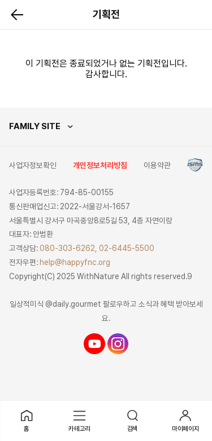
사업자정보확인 (33, 165)
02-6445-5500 (126, 248)
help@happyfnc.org (75, 262)
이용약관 (157, 165)
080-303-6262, (68, 248)
